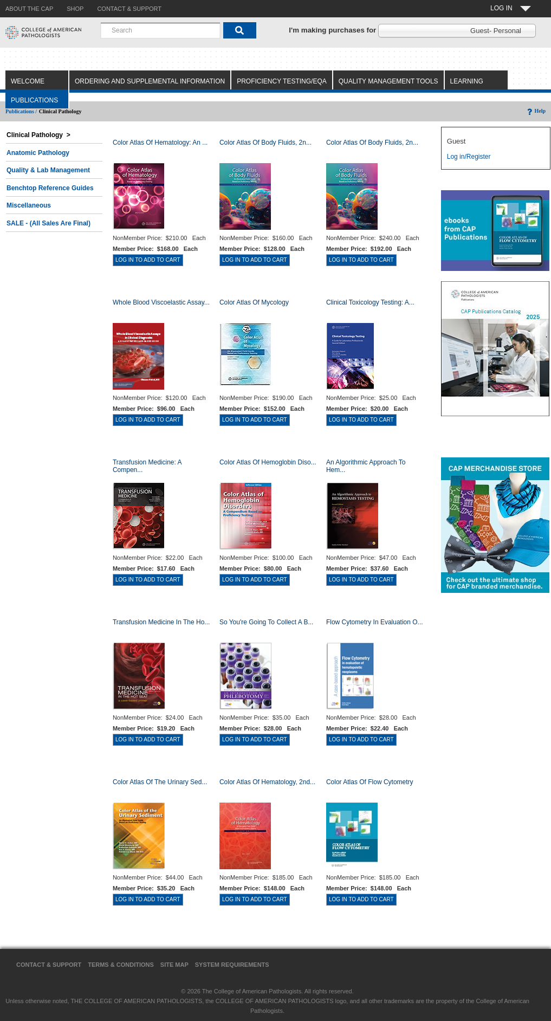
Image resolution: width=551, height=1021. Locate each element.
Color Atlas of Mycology (254, 302)
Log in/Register (469, 156)
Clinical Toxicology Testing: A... (370, 302)
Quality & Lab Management (48, 170)
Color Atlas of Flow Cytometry (369, 782)
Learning (466, 81)
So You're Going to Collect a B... (266, 622)
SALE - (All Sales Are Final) (48, 223)
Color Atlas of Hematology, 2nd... (267, 782)
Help (536, 111)
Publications (34, 100)
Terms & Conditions (121, 964)
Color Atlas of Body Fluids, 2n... (265, 142)
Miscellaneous (29, 205)
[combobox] (160, 30)
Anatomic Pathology (38, 153)
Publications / (21, 111)
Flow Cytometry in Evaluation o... (374, 622)
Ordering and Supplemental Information (150, 81)
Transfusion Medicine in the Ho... (161, 622)
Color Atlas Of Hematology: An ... (160, 142)
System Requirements (232, 964)
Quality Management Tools (388, 81)
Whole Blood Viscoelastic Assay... (161, 302)
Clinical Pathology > (38, 135)
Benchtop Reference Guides (50, 188)
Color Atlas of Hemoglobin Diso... (267, 462)
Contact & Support (48, 964)
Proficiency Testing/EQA (282, 81)
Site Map (174, 964)
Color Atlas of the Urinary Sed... (160, 782)
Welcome (27, 81)
